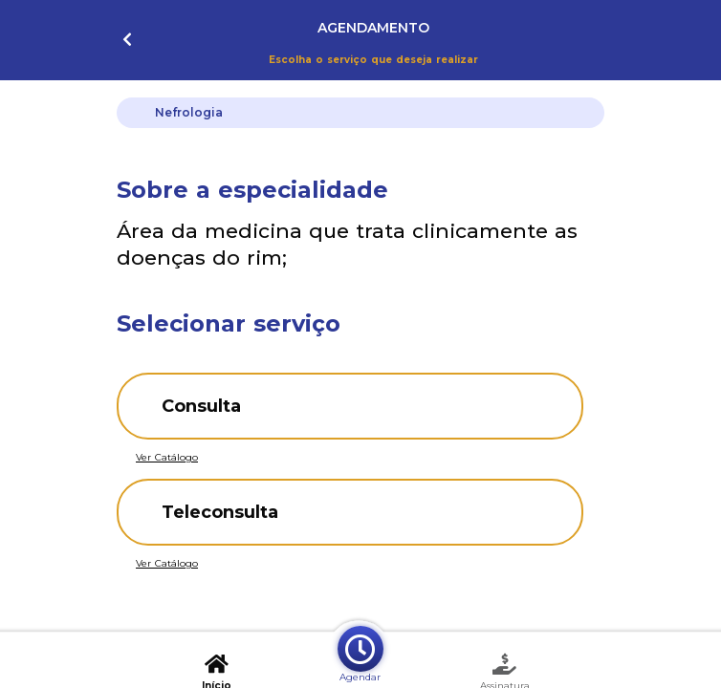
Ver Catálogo (167, 457)
